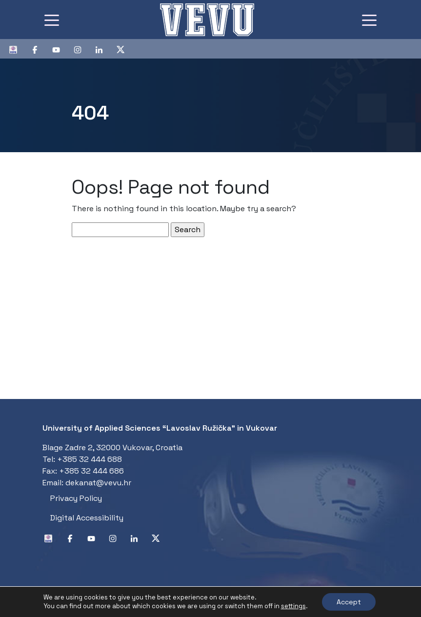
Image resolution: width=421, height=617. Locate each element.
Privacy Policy (76, 498)
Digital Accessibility (86, 518)
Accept (349, 601)
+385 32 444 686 (91, 471)
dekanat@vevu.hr (98, 483)
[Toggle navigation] (51, 19)
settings (293, 606)
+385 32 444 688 (89, 459)
